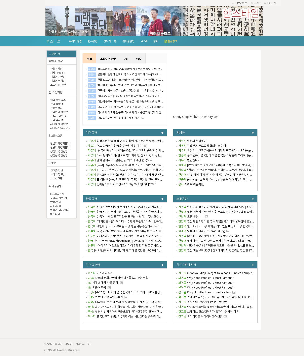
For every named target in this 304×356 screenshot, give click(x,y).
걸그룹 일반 (56, 170)
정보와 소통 (110, 41)
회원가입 (271, 2)
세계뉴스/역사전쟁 (60, 128)
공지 (155, 41)
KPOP (144, 41)
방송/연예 (55, 202)
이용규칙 (69, 344)
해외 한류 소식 (58, 100)
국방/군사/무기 (58, 198)
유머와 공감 (75, 41)
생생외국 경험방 (59, 151)
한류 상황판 (56, 92)
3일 (126, 59)
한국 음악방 (56, 104)
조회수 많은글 (107, 59)
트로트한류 (56, 178)
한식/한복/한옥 (58, 116)
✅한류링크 (170, 41)
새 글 (89, 59)
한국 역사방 (56, 120)
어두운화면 (241, 2)
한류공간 (93, 41)
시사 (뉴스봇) (57, 73)
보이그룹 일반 (57, 174)
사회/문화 (55, 206)
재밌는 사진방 (57, 77)
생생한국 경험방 (59, 155)
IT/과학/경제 (57, 194)
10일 (138, 59)
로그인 (257, 2)
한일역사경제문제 (60, 143)
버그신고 (80, 344)
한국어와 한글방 (59, 112)
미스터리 (55, 214)
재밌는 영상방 (57, 81)
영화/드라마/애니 (59, 210)
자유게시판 (56, 68)
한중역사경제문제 (60, 147)
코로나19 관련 (58, 85)
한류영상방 (56, 108)
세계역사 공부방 (59, 124)
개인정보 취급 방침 (52, 344)
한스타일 (53, 41)
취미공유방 (128, 41)
